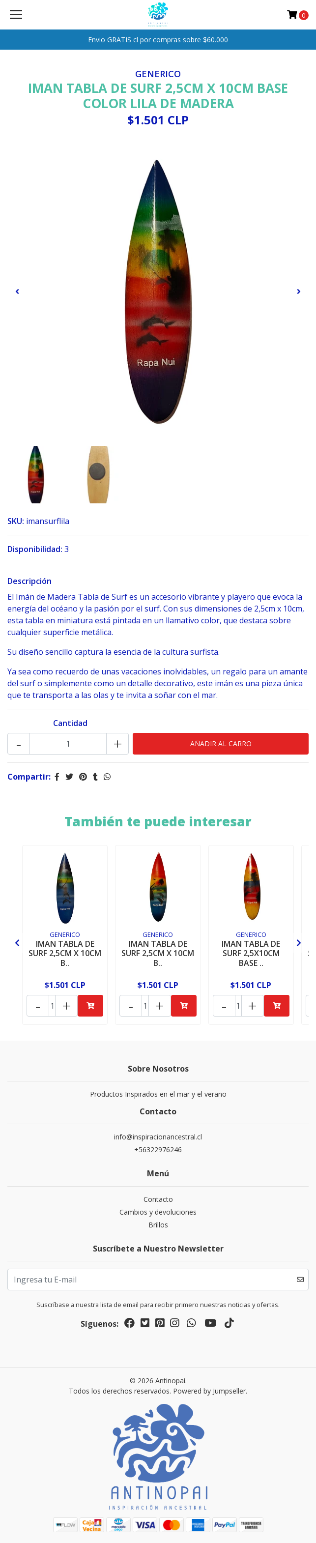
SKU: (15, 521)
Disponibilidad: (34, 549)
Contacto (158, 1199)
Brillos (158, 1224)
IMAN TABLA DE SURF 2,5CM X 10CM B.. (65, 953)
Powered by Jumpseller (209, 1391)
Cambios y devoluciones (158, 1212)
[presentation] (17, 291)
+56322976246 (158, 1149)
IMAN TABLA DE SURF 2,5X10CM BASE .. (251, 953)
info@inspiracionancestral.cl (158, 1136)
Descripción (29, 581)
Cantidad (70, 723)
